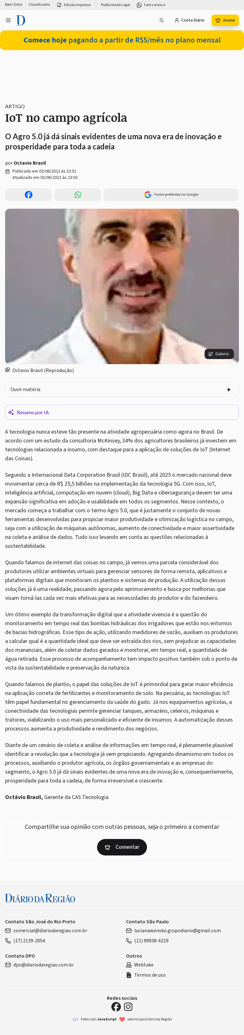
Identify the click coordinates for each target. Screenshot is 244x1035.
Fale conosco (150, 5)
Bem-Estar (13, 4)
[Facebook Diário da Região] (116, 1007)
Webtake (140, 964)
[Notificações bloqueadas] (161, 20)
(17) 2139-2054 (25, 940)
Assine (225, 20)
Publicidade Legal (115, 5)
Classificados (39, 4)
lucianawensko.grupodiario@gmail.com (173, 930)
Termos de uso (146, 975)
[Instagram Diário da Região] (128, 1007)
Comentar (122, 847)
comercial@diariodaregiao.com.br (46, 930)
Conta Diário (189, 20)
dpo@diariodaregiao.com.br (39, 964)
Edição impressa (73, 5)
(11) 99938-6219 (147, 940)
